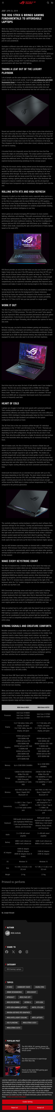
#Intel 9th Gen (37, 1007)
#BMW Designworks (14, 992)
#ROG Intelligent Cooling (17, 1018)
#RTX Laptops (37, 1018)
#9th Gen (39, 1002)
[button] (3, 2)
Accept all (40, 1108)
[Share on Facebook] (6, 951)
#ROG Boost (31, 992)
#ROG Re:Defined (13, 1002)
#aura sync (39, 987)
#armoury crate (23, 987)
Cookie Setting (27, 1102)
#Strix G (27, 1002)
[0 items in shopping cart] (52, 2)
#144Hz (9, 987)
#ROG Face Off (25, 997)
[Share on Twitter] (13, 951)
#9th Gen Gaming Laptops (17, 1007)
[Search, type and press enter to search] (48, 2)
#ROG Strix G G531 (29, 1023)
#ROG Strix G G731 (13, 1028)
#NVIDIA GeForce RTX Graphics (18, 1012)
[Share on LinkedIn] (20, 951)
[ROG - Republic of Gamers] (27, 2)
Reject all (14, 1108)
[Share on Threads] (27, 951)
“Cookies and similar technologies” (16, 1097)
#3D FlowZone (12, 1023)
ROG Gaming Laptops (14, 969)
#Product (10, 997)
